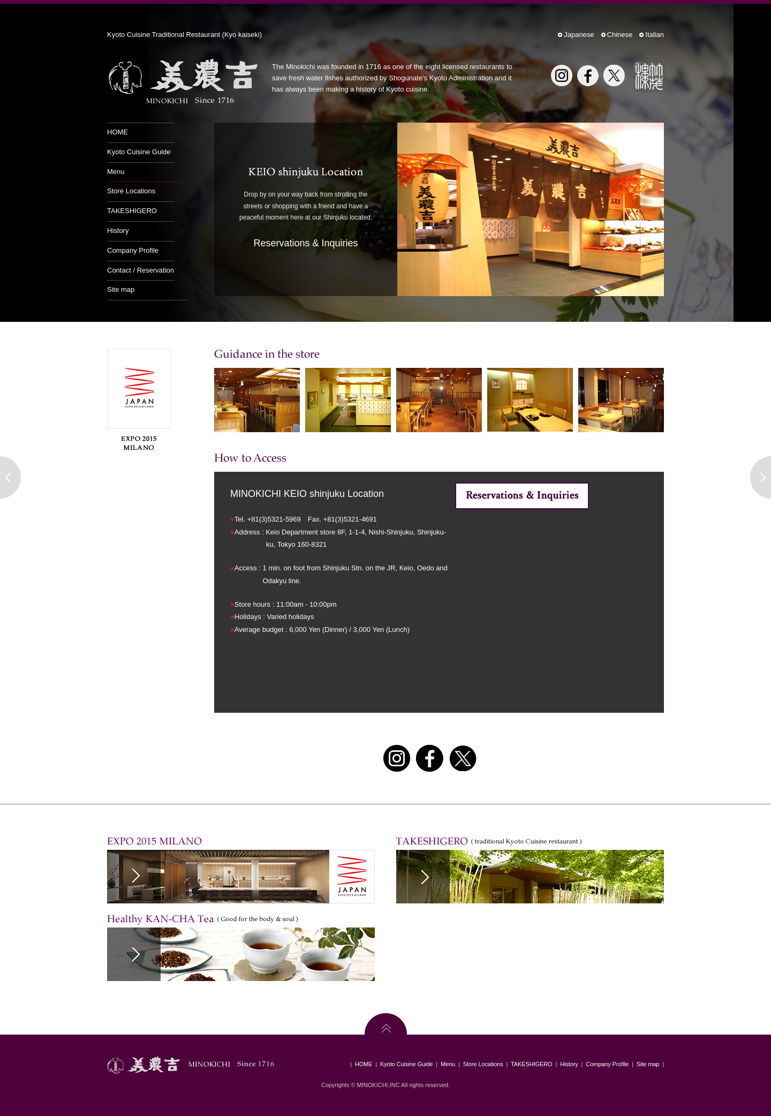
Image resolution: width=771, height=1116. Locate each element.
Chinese (620, 35)
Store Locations (131, 191)
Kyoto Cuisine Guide (139, 152)
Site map (120, 289)
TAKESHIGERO (132, 211)
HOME (117, 132)
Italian (654, 35)
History (117, 231)
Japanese (579, 35)
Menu (116, 172)
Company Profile (132, 250)
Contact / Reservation (140, 270)
